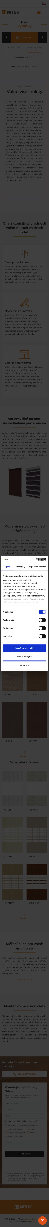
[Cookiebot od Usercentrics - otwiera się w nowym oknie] (35, 559)
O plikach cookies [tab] (37, 567)
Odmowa (24, 665)
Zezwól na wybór (24, 657)
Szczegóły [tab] (20, 567)
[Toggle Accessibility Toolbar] (42, 1220)
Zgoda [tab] (7, 567)
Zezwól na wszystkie (24, 648)
